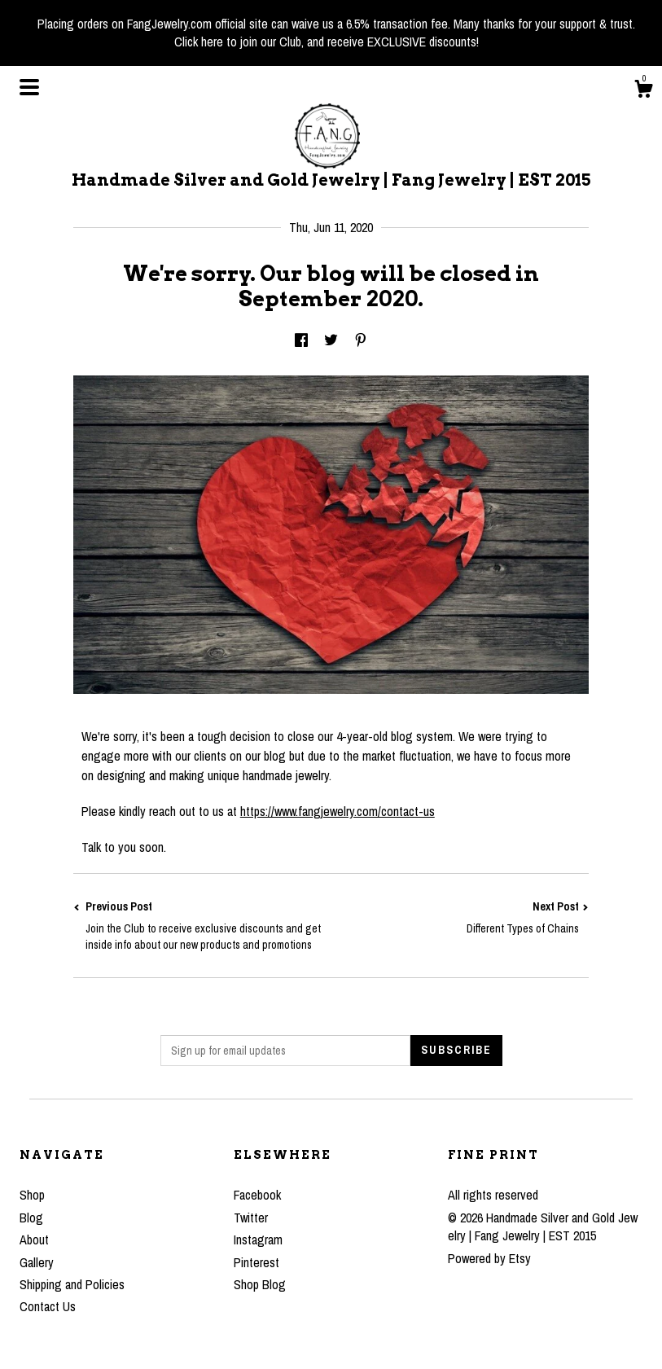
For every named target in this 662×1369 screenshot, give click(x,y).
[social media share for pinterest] (360, 340)
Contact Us (48, 1306)
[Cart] (643, 91)
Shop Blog (260, 1284)
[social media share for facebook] (301, 340)
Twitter (251, 1217)
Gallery (37, 1262)
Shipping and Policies (72, 1284)
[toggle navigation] (29, 87)
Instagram (258, 1239)
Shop (32, 1195)
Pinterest (256, 1262)
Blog (31, 1217)
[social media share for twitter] (331, 340)
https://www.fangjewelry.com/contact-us (337, 811)
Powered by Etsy (489, 1258)
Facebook (257, 1195)
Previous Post (202, 925)
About (34, 1239)
